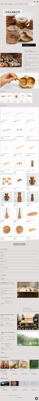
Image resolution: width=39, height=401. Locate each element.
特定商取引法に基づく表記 (13, 395)
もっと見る (19, 244)
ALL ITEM (15, 4)
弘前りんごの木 (3, 264)
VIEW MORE (5, 373)
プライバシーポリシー (4, 395)
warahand (2, 255)
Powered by (19, 399)
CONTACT (26, 4)
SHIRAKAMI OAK (3, 261)
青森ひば (1, 258)
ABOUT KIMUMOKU (9, 4)
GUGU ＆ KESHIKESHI (4, 267)
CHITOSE (2, 252)
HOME (2, 4)
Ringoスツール (2, 270)
